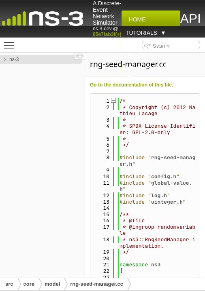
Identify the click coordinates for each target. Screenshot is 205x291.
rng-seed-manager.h (157, 160)
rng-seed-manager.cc (96, 284)
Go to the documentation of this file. (131, 85)
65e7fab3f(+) (107, 34)
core (28, 284)
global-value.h (156, 186)
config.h (163, 176)
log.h (159, 195)
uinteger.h (167, 201)
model (52, 284)
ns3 (155, 264)
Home (136, 19)
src (9, 284)
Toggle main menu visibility (11, 42)
